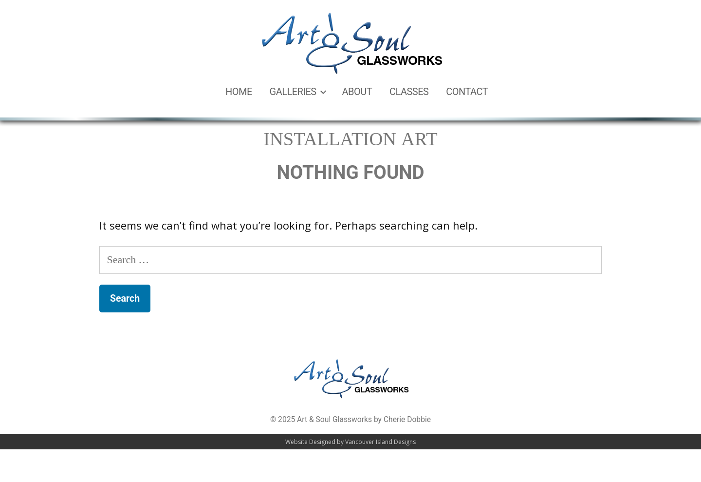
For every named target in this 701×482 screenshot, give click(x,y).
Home (238, 91)
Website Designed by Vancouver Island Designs (350, 445)
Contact (467, 91)
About (357, 91)
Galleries (293, 91)
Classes (409, 91)
